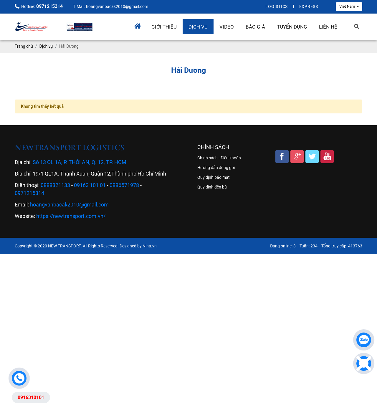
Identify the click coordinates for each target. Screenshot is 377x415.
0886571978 (124, 185)
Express (308, 6)
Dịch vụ (198, 27)
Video (226, 27)
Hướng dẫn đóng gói (216, 167)
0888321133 (55, 185)
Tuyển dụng (292, 27)
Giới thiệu (164, 27)
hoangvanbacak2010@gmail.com (69, 204)
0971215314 (29, 193)
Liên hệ (328, 27)
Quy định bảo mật (213, 177)
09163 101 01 (90, 185)
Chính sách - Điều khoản (219, 158)
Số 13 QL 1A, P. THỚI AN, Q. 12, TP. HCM (79, 162)
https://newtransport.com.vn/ (70, 216)
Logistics (276, 6)
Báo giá (255, 27)
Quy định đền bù (212, 187)
